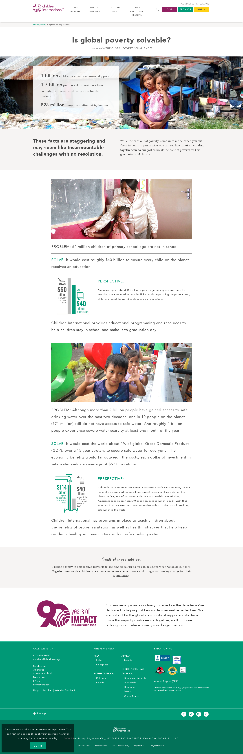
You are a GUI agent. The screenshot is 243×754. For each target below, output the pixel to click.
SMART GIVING (163, 649)
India (98, 660)
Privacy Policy (41, 685)
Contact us (187, 4)
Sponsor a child (42, 674)
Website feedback (65, 691)
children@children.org (46, 659)
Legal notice (139, 746)
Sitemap (41, 713)
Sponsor (185, 9)
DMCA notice (84, 746)
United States (130, 696)
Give (170, 9)
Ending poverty (39, 25)
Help (36, 691)
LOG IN (201, 9)
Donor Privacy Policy (120, 746)
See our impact (115, 10)
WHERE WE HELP (104, 649)
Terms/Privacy (101, 746)
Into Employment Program (137, 11)
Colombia (100, 678)
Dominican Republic (134, 678)
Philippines (101, 665)
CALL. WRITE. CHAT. (45, 649)
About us (38, 670)
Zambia (127, 660)
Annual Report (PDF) (166, 682)
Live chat (47, 691)
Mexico (127, 692)
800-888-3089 (41, 656)
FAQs (36, 681)
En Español (202, 4)
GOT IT (38, 745)
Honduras (128, 687)
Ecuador (99, 683)
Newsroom (39, 677)
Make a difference (94, 10)
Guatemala (129, 683)
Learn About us (75, 10)
